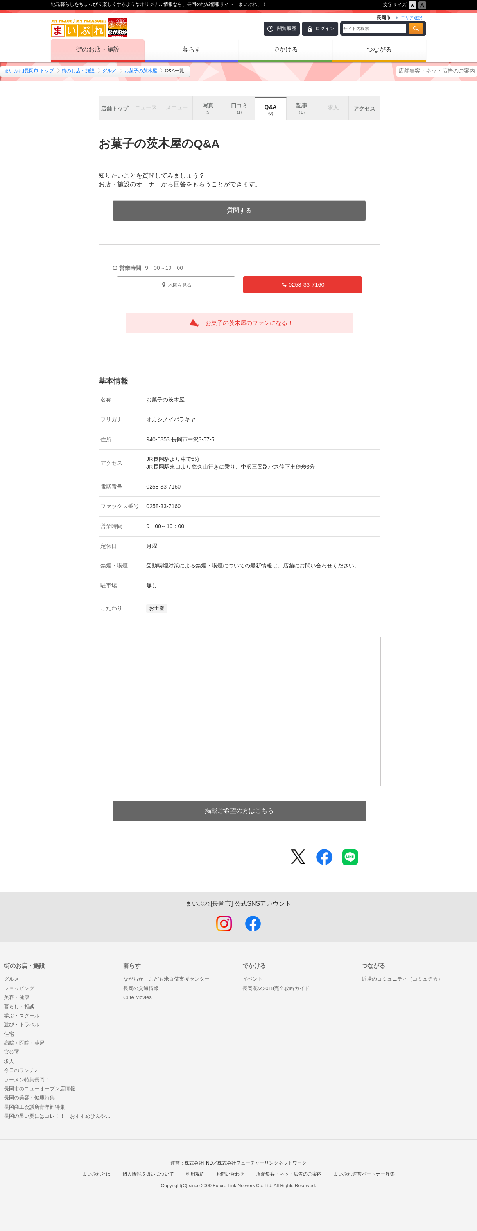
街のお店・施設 (98, 49)
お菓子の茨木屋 (140, 70)
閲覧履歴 (286, 28)
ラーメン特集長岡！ (27, 1080)
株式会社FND (199, 1163)
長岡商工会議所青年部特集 (34, 1107)
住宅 (9, 1034)
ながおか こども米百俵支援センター (166, 979)
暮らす (191, 49)
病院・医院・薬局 (24, 1043)
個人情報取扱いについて (148, 1174)
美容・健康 (16, 997)
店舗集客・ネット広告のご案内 (436, 71)
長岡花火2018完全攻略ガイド (276, 988)
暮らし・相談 (19, 1007)
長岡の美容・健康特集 (29, 1098)
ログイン (325, 28)
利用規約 (195, 1174)
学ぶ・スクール (21, 1016)
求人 (9, 1061)
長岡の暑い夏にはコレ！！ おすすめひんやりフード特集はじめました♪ (59, 1116)
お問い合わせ (230, 1174)
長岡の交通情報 (141, 988)
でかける (285, 49)
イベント (252, 979)
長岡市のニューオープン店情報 (39, 1089)
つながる (379, 49)
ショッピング (19, 988)
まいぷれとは (96, 1174)
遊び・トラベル (21, 1025)
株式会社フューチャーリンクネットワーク (262, 1163)
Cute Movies (137, 997)
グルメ (109, 70)
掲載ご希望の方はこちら (239, 810)
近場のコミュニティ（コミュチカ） (402, 979)
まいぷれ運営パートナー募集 (364, 1174)
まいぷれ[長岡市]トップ (29, 70)
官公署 (11, 1052)
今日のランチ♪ (20, 1070)
